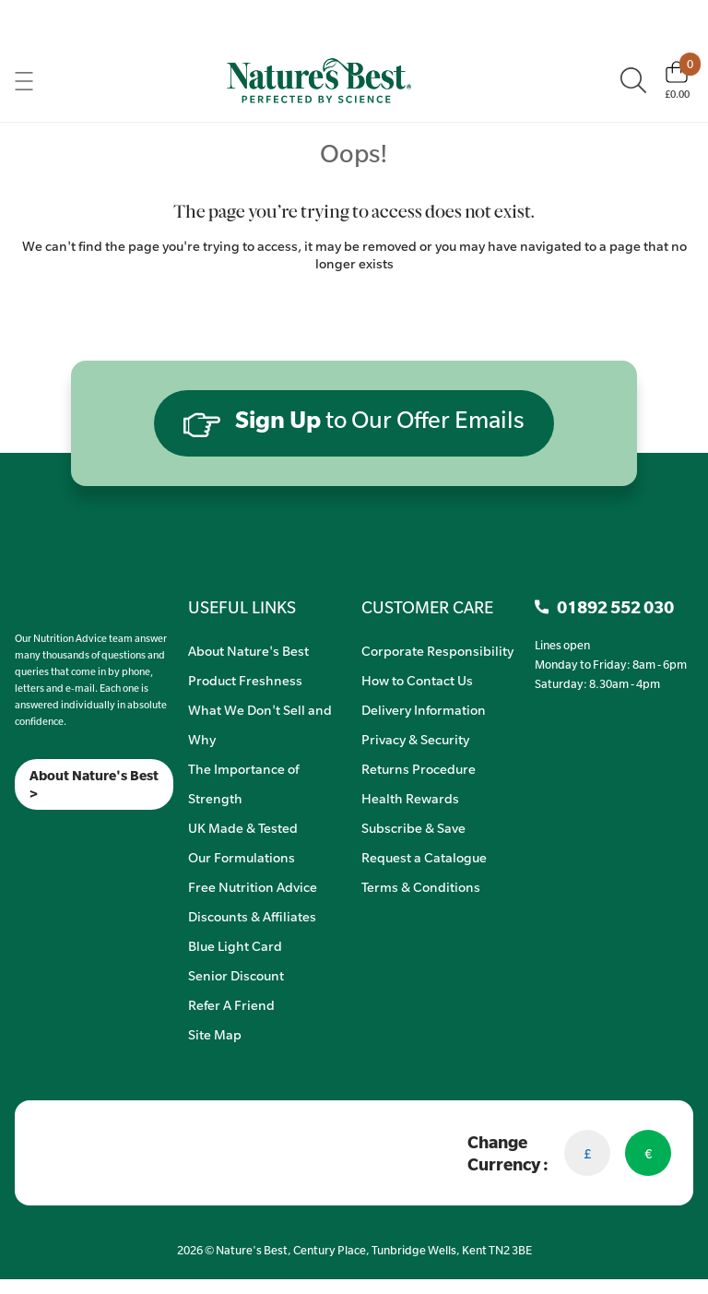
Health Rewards (410, 797)
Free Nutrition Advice (252, 886)
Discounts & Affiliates (252, 916)
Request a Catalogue (424, 857)
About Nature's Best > (94, 783)
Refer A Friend (231, 1004)
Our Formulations (241, 857)
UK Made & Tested (243, 827)
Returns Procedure (418, 768)
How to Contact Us (417, 679)
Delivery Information (423, 709)
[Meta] (15, 833)
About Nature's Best (248, 650)
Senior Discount (236, 975)
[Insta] (30, 833)
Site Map (215, 1034)
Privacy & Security (415, 738)
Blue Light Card (235, 945)
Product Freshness (245, 679)
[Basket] (677, 80)
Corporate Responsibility (437, 650)
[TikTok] (46, 833)
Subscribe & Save (413, 827)
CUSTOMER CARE (427, 607)
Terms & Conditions (420, 886)
